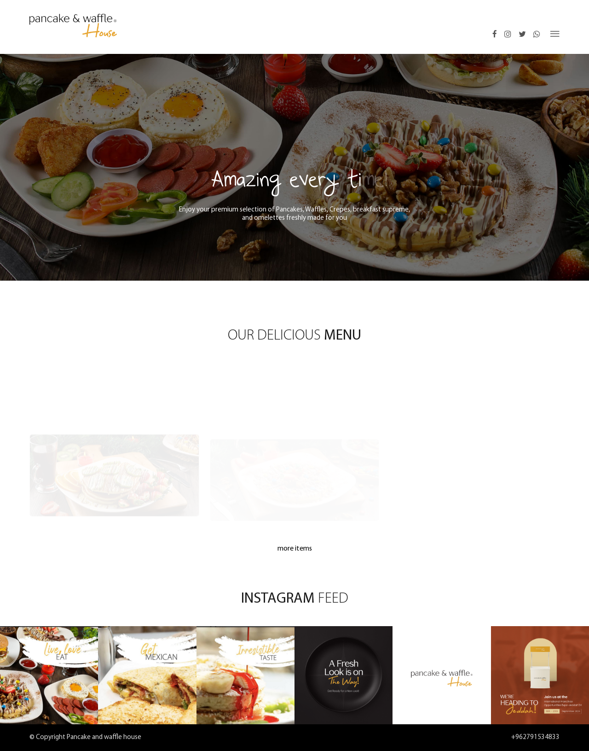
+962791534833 (535, 737)
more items (294, 548)
